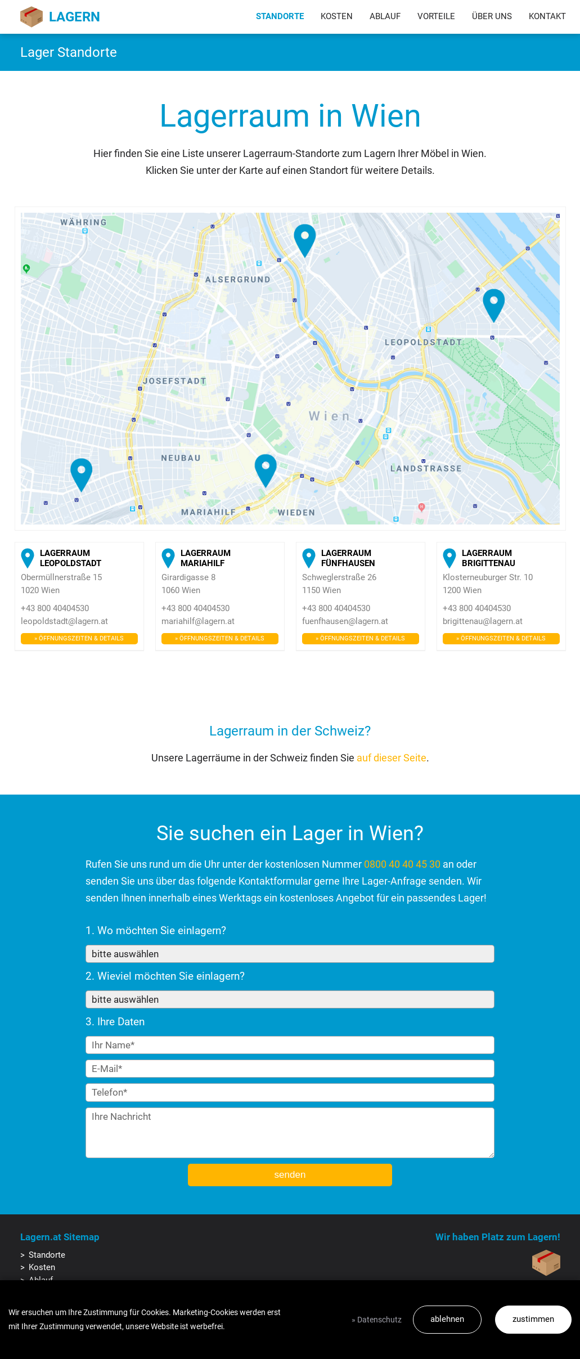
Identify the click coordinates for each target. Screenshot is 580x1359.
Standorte (280, 16)
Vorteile (436, 16)
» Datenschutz (377, 1319)
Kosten (337, 16)
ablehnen (447, 1319)
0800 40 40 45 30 (402, 864)
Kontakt (547, 16)
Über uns (492, 16)
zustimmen (533, 1319)
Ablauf (385, 16)
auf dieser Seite (391, 758)
